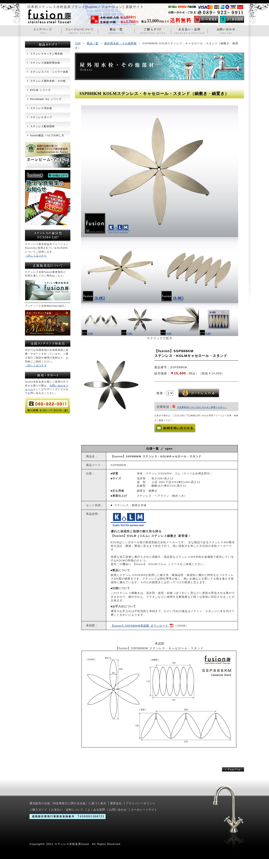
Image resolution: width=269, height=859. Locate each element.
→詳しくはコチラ (36, 255)
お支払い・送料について (67, 809)
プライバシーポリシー (140, 803)
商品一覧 (93, 43)
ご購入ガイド (38, 809)
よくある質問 (96, 809)
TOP (78, 43)
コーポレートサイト (144, 809)
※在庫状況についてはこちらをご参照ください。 (202, 407)
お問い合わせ (118, 809)
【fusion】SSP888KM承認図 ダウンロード (142, 625)
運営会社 (116, 803)
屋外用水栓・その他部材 (120, 43)
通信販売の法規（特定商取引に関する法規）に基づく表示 (68, 803)
